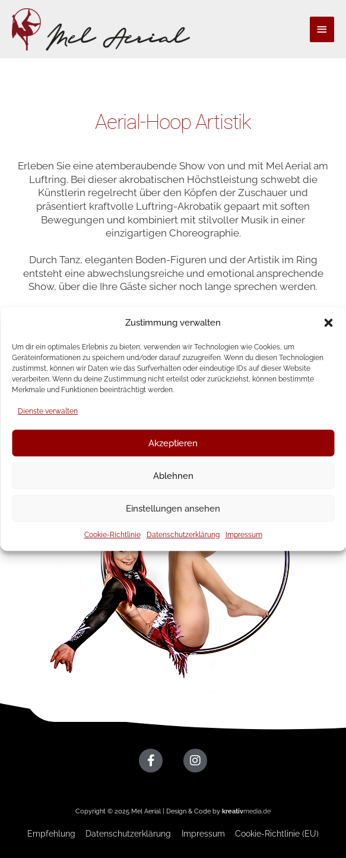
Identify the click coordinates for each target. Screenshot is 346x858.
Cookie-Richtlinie (112, 535)
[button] (328, 323)
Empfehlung (51, 833)
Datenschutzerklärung (183, 535)
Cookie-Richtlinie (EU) (277, 833)
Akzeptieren (173, 443)
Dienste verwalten (48, 411)
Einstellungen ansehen (173, 508)
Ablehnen (173, 476)
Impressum (244, 535)
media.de (246, 811)
